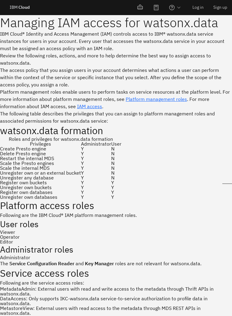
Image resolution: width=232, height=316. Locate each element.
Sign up (220, 7)
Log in (198, 7)
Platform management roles (156, 99)
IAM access (89, 106)
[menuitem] (140, 7)
